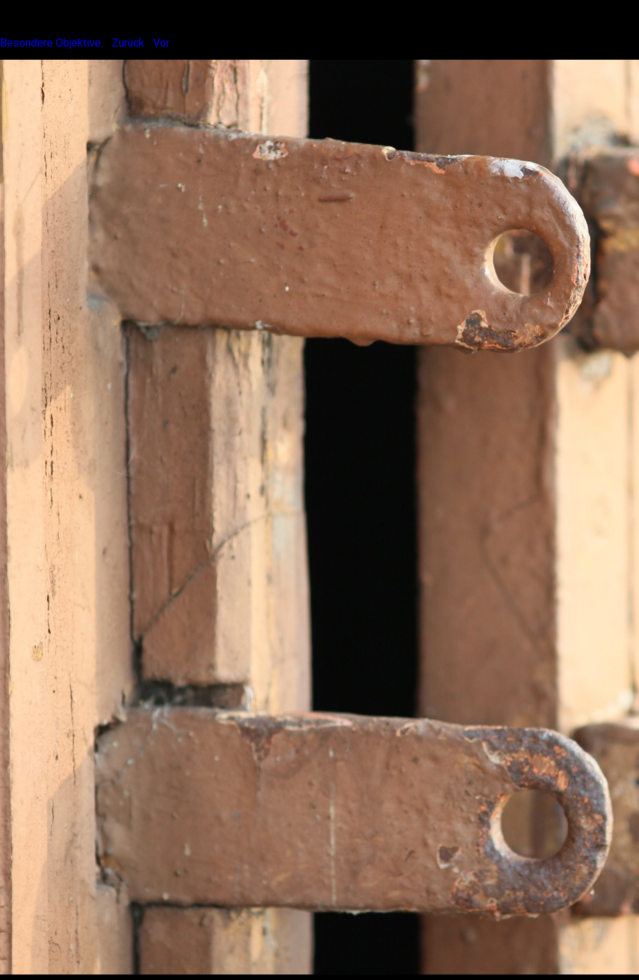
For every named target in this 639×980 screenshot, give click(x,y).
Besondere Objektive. (51, 42)
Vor (161, 42)
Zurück (128, 42)
